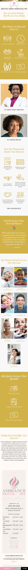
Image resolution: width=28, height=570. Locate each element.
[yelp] (12, 546)
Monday (6, 517)
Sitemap (8, 557)
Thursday (7, 529)
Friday (5, 533)
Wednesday (7, 525)
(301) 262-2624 (14, 506)
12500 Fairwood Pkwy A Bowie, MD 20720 (14, 509)
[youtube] (16, 546)
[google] (11, 542)
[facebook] (16, 542)
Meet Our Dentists (14, 208)
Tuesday (6, 521)
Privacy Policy (17, 557)
